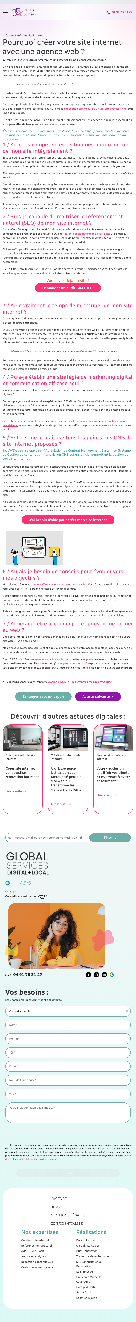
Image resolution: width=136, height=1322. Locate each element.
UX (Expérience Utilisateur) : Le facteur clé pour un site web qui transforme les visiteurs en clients (66, 779)
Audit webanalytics (49, 1252)
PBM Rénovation (78, 1250)
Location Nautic (77, 1275)
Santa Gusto (76, 1272)
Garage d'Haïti (77, 1269)
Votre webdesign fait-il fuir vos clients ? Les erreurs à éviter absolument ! (113, 774)
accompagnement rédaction (72, 663)
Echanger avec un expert (43, 696)
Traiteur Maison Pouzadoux (81, 1252)
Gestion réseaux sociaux (51, 1258)
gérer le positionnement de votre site (87, 233)
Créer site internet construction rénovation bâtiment (22, 772)
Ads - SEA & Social (49, 1250)
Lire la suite (16, 791)
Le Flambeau (76, 1261)
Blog (61, 1226)
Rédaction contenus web (51, 1255)
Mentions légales (68, 1231)
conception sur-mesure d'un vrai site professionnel (95, 108)
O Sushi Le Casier (78, 1247)
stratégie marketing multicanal (25, 421)
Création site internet (50, 1244)
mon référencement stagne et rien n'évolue (60, 584)
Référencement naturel (51, 1247)
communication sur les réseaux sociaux (72, 421)
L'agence (63, 1222)
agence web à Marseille (49, 659)
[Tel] (119, 12)
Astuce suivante (96, 696)
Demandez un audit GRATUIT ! (68, 297)
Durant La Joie (77, 1244)
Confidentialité (67, 1235)
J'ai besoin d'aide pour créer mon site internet (68, 526)
